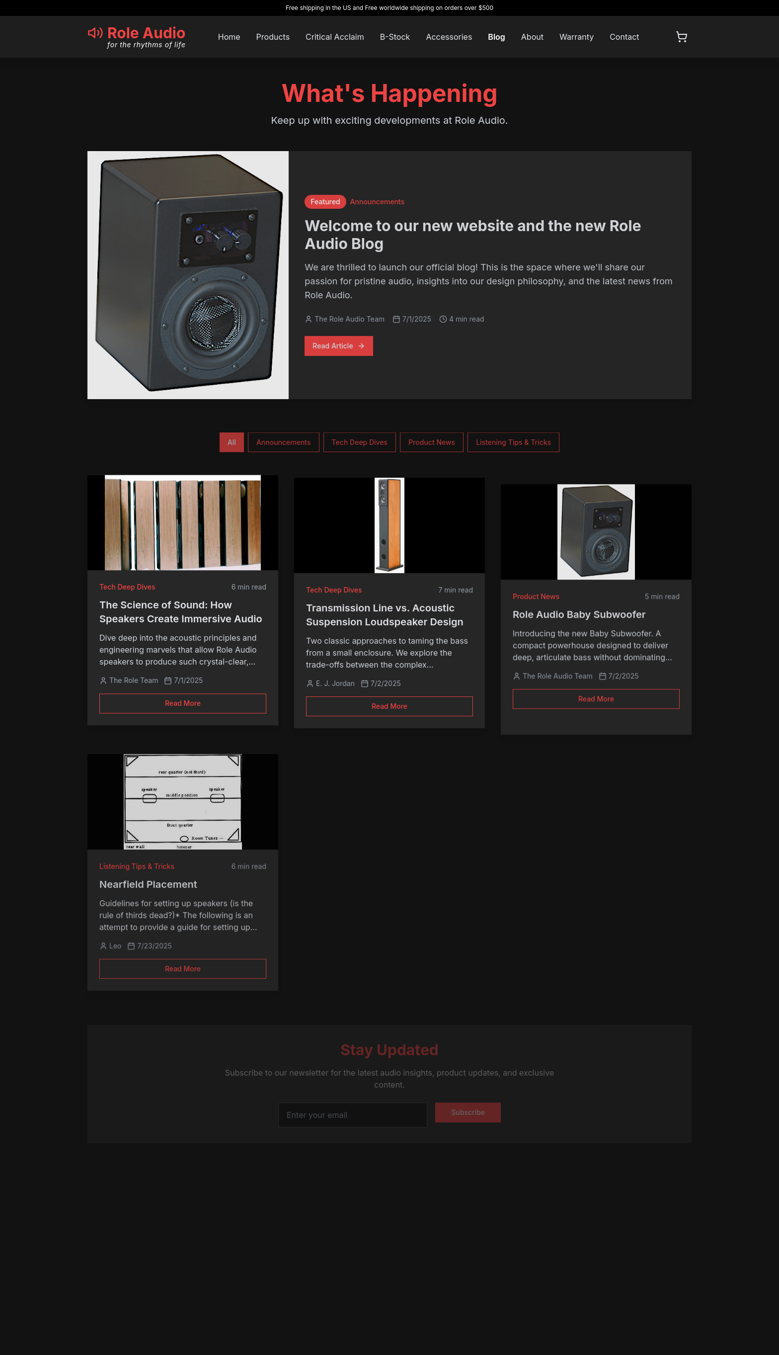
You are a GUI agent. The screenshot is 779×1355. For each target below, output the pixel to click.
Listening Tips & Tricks (513, 445)
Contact (624, 37)
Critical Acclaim (335, 37)
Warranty (576, 37)
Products (273, 37)
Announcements (283, 445)
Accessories (449, 37)
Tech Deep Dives (360, 445)
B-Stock (395, 37)
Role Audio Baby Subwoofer (579, 617)
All (232, 445)
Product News (431, 445)
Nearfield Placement (148, 887)
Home (229, 37)
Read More (183, 708)
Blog (496, 37)
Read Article (338, 347)
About (532, 37)
